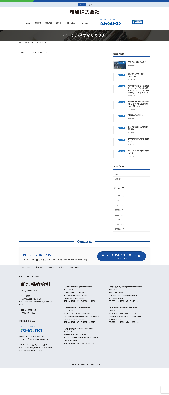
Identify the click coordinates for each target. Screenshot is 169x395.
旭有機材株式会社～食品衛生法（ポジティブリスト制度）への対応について (138, 104)
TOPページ (26, 267)
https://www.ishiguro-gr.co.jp (30, 350)
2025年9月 (119, 200)
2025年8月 (119, 205)
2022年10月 (119, 224)
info (116, 174)
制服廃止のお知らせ (135, 115)
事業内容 (51, 267)
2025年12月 (119, 196)
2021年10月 (119, 229)
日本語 (81, 4)
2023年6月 (119, 215)
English (90, 4)
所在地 (61, 267)
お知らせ (118, 179)
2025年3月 (119, 210)
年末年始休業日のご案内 (137, 62)
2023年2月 (119, 219)
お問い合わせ (74, 267)
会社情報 (39, 267)
